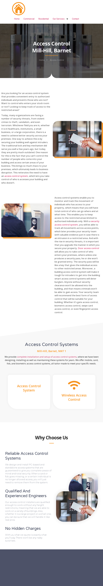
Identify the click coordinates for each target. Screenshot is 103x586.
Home (17, 19)
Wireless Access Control (74, 397)
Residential (43, 19)
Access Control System (29, 388)
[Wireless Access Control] (74, 385)
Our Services (59, 19)
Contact (75, 19)
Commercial (29, 19)
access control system (16, 175)
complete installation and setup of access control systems (47, 356)
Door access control (88, 248)
